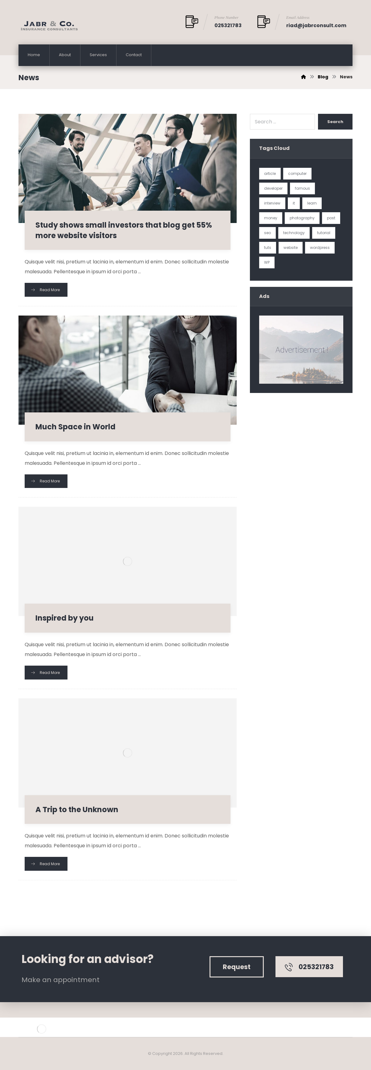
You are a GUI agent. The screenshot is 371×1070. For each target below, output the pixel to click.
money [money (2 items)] (270, 218)
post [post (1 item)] (331, 218)
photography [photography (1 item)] (302, 218)
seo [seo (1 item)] (267, 232)
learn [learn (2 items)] (312, 203)
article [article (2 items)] (270, 173)
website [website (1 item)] (290, 247)
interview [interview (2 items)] (272, 203)
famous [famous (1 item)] (302, 188)
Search (335, 122)
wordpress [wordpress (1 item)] (320, 247)
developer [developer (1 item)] (273, 188)
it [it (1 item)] (294, 203)
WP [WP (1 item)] (267, 262)
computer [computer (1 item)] (297, 173)
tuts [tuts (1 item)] (267, 247)
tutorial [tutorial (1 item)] (323, 232)
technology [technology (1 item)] (294, 232)
